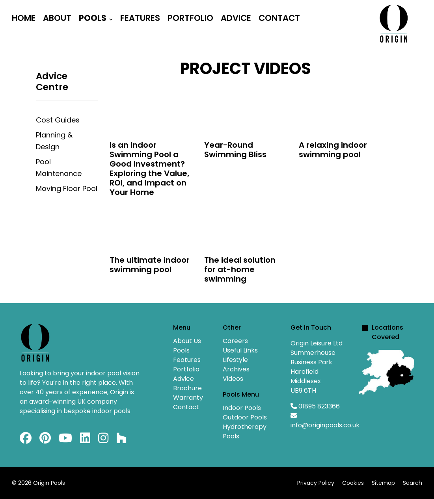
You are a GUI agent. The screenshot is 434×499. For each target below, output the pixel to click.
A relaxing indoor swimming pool (333, 149)
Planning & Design (54, 141)
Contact (279, 18)
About (57, 18)
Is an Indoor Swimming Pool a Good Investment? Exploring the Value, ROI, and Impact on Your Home (149, 168)
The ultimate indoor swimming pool (150, 264)
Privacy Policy (315, 483)
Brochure (187, 388)
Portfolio (190, 18)
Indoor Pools (242, 407)
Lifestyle (235, 359)
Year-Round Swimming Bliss (235, 149)
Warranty (188, 397)
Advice (236, 18)
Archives (236, 369)
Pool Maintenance (59, 167)
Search (412, 483)
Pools (92, 18)
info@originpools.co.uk (325, 425)
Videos (233, 378)
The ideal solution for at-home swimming (240, 269)
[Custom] (121, 440)
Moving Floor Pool (66, 188)
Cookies (353, 483)
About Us (187, 340)
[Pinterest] (45, 440)
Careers (235, 340)
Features (140, 18)
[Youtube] (65, 440)
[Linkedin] (85, 440)
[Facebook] (26, 440)
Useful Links (240, 350)
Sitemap (383, 483)
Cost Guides (58, 120)
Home (23, 18)
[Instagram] (103, 440)
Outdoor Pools (245, 417)
